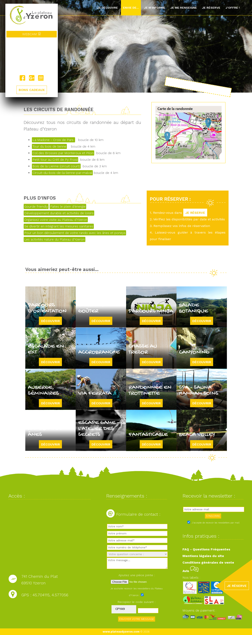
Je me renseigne (183, 7)
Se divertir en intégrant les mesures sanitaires (58, 226)
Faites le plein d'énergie (68, 206)
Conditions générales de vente (208, 562)
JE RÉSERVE (195, 213)
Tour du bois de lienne (49, 146)
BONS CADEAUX (32, 90)
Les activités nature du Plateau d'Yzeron (54, 239)
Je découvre (107, 7)
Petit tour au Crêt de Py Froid (55, 160)
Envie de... (131, 7)
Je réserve (211, 7)
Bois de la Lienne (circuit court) (56, 166)
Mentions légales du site (203, 556)
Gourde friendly (36, 206)
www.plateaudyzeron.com (121, 631)
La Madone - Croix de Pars (53, 140)
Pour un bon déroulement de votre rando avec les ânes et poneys (74, 233)
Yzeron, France (31, 56)
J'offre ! (232, 7)
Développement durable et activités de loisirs (59, 213)
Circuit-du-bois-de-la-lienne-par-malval (62, 173)
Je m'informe (154, 7)
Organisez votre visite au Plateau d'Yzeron (55, 220)
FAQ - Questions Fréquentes (206, 549)
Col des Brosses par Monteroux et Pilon (63, 153)
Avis (190, 571)
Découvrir (50, 321)
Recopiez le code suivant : (137, 602)
